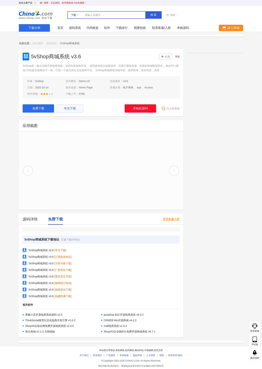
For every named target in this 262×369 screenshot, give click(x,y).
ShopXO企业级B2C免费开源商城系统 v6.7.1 (129, 331)
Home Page (86, 87)
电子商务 (128, 87)
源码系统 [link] (51, 43)
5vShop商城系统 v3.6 (41, 250)
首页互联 (158, 350)
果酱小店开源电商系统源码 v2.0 (43, 314)
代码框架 (92, 27)
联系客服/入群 (171, 219)
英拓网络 (119, 350)
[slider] (46, 94)
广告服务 (110, 355)
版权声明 (137, 355)
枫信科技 (139, 350)
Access (148, 87)
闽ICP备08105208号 (108, 366)
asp (139, 87)
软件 (107, 27)
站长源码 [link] (38, 43)
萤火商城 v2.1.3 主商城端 (40, 331)
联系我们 (97, 355)
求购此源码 (140, 108)
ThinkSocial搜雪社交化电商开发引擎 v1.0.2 (50, 320)
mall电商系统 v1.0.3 (115, 325)
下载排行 (122, 27)
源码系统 (75, 27)
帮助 (161, 355)
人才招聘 (150, 355)
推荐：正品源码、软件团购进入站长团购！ (65, 2)
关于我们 (84, 355)
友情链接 (124, 355)
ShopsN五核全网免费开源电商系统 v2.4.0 (49, 325)
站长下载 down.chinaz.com (36, 15)
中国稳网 (148, 350)
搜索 (153, 14)
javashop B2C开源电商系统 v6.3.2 (124, 314)
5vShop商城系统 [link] (69, 43)
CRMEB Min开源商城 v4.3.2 (120, 320)
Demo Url (84, 81)
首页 (60, 27)
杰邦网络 (129, 350)
